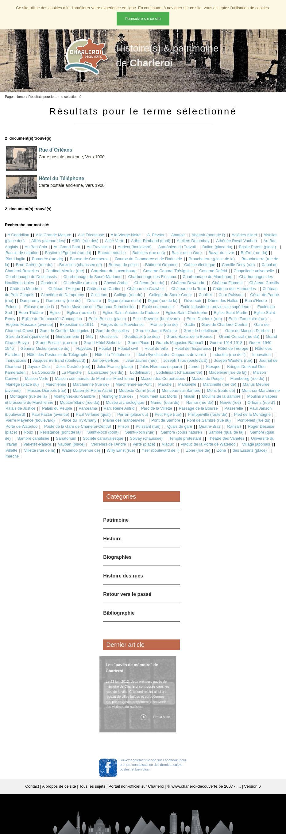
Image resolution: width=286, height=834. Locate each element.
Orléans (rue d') (261, 402)
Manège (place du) (22, 384)
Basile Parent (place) (257, 247)
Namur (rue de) (199, 402)
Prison (123, 426)
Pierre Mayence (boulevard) (30, 420)
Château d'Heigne (64, 288)
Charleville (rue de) (80, 282)
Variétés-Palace (37, 444)
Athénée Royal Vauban (236, 240)
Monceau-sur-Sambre (181, 390)
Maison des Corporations (163, 378)
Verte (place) (144, 444)
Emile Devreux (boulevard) (156, 318)
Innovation (261, 354)
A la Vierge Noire (126, 235)
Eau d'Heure (256, 300)
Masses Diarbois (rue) (46, 390)
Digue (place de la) (124, 300)
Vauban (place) (71, 444)
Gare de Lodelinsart (201, 330)
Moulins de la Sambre (221, 396)
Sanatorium (66, 438)
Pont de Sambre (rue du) (209, 420)
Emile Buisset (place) (107, 318)
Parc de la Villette (156, 408)
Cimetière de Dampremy (62, 294)
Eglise (55, 312)
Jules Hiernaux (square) (161, 366)
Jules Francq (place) (115, 366)
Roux (28, 432)
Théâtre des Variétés (226, 438)
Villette (11, 450)
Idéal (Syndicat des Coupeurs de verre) (171, 354)
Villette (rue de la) (39, 450)
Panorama (88, 408)
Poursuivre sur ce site (142, 19)
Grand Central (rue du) (239, 336)
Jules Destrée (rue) (73, 366)
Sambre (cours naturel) (181, 432)
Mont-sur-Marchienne (261, 390)
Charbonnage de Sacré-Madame (93, 276)
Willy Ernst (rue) (121, 450)
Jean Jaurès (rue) (141, 360)
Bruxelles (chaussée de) (80, 264)
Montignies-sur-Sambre (74, 396)
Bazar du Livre (221, 252)
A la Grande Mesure (54, 235)
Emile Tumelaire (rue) (248, 318)
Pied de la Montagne (252, 414)
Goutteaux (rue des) (142, 336)
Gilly (89, 336)
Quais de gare (179, 426)
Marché (165, 384)
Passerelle (233, 408)
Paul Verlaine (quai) (93, 414)
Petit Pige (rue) (168, 414)
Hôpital (105, 348)
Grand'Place (138, 342)
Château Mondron (26, 288)
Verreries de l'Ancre (108, 444)
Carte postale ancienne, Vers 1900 (72, 156)
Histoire (112, 538)
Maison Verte (36, 378)
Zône (221, 450)
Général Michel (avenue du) (45, 348)
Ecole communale (158, 306)
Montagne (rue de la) (28, 396)
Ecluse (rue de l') (39, 306)
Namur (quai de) (165, 402)
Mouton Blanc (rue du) (79, 402)
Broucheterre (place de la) (212, 259)
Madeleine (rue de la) (227, 372)
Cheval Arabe (116, 282)
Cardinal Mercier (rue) (64, 270)
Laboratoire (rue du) (106, 372)
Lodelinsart (140, 372)
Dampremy (30, 300)
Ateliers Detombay (193, 240)
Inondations (16, 360)
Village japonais (256, 444)
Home (20, 96)
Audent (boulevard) (135, 247)
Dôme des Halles (223, 300)
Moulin (189, 396)
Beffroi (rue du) (254, 252)
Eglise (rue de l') (81, 312)
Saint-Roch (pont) (103, 432)
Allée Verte (114, 240)
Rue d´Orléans (55, 150)
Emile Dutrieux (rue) (204, 318)
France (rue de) (164, 324)
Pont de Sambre (165, 420)
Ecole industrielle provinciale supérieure (215, 306)
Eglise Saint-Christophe (186, 312)
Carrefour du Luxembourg (114, 270)
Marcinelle (187, 384)
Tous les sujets (92, 786)
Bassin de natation (22, 252)
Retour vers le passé (127, 594)
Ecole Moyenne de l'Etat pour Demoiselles (97, 306)
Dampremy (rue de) (63, 300)
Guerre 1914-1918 (226, 342)
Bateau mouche (112, 252)
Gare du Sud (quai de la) (27, 336)
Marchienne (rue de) (91, 384)
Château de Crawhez (145, 288)
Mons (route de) (221, 390)
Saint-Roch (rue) (139, 432)
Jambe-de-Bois (105, 360)
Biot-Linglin (15, 259)
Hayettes (84, 348)
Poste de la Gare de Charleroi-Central (77, 426)
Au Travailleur (99, 247)
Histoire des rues (123, 575)
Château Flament (227, 282)
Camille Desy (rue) (238, 264)
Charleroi (49, 282)
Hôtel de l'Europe (233, 348)
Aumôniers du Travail (177, 247)
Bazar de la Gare (187, 252)
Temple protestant (185, 438)
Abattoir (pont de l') (208, 235)
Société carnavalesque (103, 438)
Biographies (117, 557)
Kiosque (213, 366)
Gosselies (109, 336)
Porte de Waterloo (21, 426)
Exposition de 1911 (77, 324)
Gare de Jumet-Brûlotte (156, 330)
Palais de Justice (21, 408)
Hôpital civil (128, 348)
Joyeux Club (39, 366)
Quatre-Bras (210, 426)
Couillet (205, 294)
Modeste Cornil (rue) (137, 390)
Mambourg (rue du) (247, 378)
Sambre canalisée (33, 438)
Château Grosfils (264, 282)
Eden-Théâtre (31, 312)
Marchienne (55, 384)
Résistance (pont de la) (60, 432)
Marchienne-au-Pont (133, 384)
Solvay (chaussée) (146, 438)
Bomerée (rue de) (47, 259)
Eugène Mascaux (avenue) (29, 324)
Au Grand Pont (67, 247)
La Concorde (43, 372)
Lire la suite (159, 717)
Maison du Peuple (208, 378)
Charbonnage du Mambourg (208, 276)
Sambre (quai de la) (226, 432)
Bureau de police (124, 264)
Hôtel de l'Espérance (193, 348)
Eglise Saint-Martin (230, 312)
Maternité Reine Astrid (92, 390)
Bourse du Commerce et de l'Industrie (148, 259)
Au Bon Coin (36, 247)
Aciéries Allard (244, 235)
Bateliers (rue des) (148, 252)
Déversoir (192, 300)
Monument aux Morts (158, 396)
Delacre (94, 300)
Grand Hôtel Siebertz (102, 342)
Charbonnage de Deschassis (31, 276)
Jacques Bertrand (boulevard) (59, 360)
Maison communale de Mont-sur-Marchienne (94, 378)
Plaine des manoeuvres (124, 420)
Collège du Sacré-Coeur (170, 294)
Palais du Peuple (57, 408)
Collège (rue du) (128, 294)
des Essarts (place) (250, 450)
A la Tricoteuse (91, 235)
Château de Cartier (104, 288)
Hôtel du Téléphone (61, 178)
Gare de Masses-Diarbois (247, 330)
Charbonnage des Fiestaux (152, 276)
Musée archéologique (125, 402)
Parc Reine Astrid (119, 408)
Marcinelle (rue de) (219, 384)
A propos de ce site (59, 786)
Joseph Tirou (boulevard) (185, 360)
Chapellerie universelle (254, 270)
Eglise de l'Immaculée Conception (52, 318)
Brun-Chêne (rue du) (34, 264)
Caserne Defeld (213, 270)
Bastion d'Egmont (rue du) (68, 252)
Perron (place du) (132, 414)
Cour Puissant (231, 294)
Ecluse (11, 306)
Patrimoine (116, 520)
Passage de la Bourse (198, 408)
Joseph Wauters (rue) (233, 360)
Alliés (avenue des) (48, 240)
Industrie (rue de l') (228, 354)
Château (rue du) (149, 282)
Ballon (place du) (217, 247)
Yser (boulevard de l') (161, 450)
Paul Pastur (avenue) (50, 414)
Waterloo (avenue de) (81, 450)
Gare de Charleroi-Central (225, 324)
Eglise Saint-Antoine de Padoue (130, 312)
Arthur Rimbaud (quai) (150, 240)
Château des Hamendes (234, 288)
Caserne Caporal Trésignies (168, 270)
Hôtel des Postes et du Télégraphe (57, 354)
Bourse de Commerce (89, 259)
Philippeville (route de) (207, 414)
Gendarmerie (67, 336)
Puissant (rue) (148, 426)
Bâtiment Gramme (161, 264)
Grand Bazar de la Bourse (189, 336)
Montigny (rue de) (117, 396)
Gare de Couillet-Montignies (64, 330)
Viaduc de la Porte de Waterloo (207, 444)
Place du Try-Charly (78, 420)
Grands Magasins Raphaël (179, 342)
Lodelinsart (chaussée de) (179, 372)
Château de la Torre (188, 288)
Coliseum (99, 294)
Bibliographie (118, 613)
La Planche (72, 372)
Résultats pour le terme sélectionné (54, 96)
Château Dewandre (188, 282)
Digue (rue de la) (163, 300)
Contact (32, 786)
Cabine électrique (199, 264)
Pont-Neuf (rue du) (253, 420)
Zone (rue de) (198, 450)
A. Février (155, 235)
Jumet (194, 366)
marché (12, 456)
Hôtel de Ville (156, 348)
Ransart (234, 426)
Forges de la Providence (122, 324)
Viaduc (168, 444)
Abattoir (178, 235)
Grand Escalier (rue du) (56, 342)
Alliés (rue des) (85, 240)
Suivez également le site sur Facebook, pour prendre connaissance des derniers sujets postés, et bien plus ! (153, 764)
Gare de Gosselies (112, 330)
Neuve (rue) (230, 402)
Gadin (189, 324)
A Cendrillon (18, 235)
